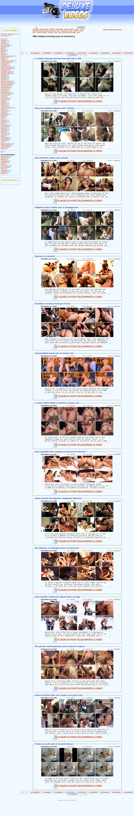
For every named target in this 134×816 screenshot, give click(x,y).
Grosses (3, 97)
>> (85, 55)
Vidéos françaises (6, 144)
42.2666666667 (105, 53)
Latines (3, 109)
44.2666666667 (128, 53)
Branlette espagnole (7, 56)
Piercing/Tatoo (5, 125)
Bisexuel (3, 50)
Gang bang (4, 90)
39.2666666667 (70, 53)
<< (22, 53)
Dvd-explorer (5, 167)
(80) (14, 108)
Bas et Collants (5, 45)
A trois (3, 39)
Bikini (2, 48)
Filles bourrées (5, 87)
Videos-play (4, 172)
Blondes (3, 54)
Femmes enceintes (6, 81)
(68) (9, 70)
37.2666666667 (46, 53)
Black (2, 53)
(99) (13, 144)
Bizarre (3, 51)
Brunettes (4, 57)
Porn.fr (3, 164)
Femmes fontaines (6, 84)
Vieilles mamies (5, 145)
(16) (8, 46)
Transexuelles (5, 139)
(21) (8, 40)
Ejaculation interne (6, 73)
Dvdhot (3, 173)
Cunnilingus (4, 65)
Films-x (3, 169)
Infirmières (4, 103)
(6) (8, 104)
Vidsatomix (4, 162)
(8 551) (17, 34)
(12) (11, 62)
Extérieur (3, 76)
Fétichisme (4, 78)
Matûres (3, 115)
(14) (8, 120)
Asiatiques (4, 43)
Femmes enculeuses (7, 82)
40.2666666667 (81, 53)
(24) (11, 92)
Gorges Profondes (6, 93)
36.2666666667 (35, 53)
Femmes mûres (5, 86)
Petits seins (4, 122)
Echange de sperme (7, 68)
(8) (8, 78)
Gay (2, 151)
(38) (9, 65)
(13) (14, 56)
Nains (2, 117)
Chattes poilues (5, 62)
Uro (2, 142)
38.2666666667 (58, 53)
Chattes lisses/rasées (7, 61)
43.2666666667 (116, 53)
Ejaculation (4, 70)
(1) (10, 139)
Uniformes (4, 140)
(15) (7, 115)
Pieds (2, 123)
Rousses (3, 128)
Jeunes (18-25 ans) (6, 108)
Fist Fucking (4, 89)
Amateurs (4, 40)
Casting (3, 59)
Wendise (3, 159)
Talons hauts (4, 137)
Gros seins (4, 95)
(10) (14, 67)
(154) (9, 170)
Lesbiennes (4, 111)
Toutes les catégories (8, 34)
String (2, 136)
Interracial (4, 104)
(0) (8, 42)
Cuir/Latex (4, 64)
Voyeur (3, 148)
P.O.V (2, 118)
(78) (7, 79)
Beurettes (4, 46)
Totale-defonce (5, 165)
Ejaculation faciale (6, 72)
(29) (6, 39)
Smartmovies (5, 156)
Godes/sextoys (5, 92)
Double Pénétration (6, 67)
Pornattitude (4, 126)
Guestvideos (4, 161)
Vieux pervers (5, 147)
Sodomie (3, 131)
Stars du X (4, 134)
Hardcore (3, 100)
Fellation (3, 79)
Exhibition (4, 75)
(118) (8, 100)
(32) (9, 111)
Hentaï (3, 101)
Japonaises (4, 106)
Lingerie (3, 112)
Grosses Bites (5, 98)
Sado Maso (4, 129)
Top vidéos (4, 35)
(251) (8, 158)
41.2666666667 (93, 53)
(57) (15, 61)
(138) (10, 156)
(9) (5, 53)
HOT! (9, 35)
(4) (9, 89)
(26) (9, 95)
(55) (7, 54)
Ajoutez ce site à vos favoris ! (112, 29)
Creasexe (4, 158)
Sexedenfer (4, 170)
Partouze (3, 120)
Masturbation (5, 114)
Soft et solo (4, 133)
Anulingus (4, 42)
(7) (8, 43)
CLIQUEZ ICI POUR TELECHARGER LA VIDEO (80, 102)
